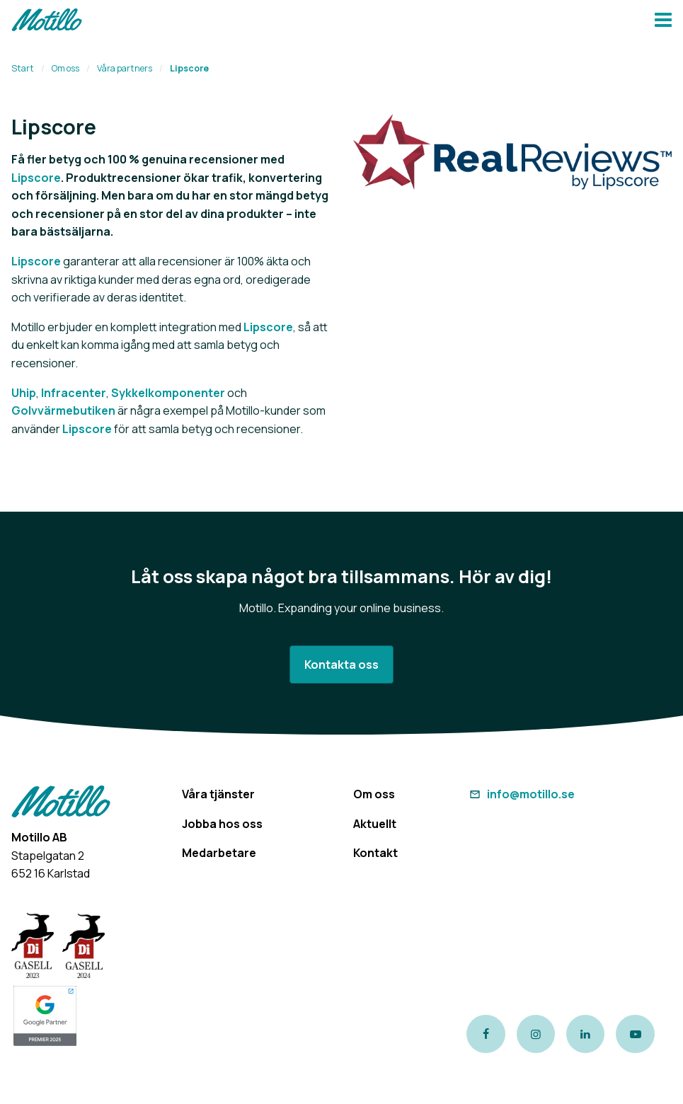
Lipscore (36, 177)
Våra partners (124, 68)
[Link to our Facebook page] (485, 1034)
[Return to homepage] (46, 21)
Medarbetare (219, 853)
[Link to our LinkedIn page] (585, 1034)
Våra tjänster (218, 794)
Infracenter (73, 393)
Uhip (23, 393)
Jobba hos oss (222, 824)
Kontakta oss (341, 664)
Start (22, 68)
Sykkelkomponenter (168, 393)
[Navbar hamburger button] (663, 21)
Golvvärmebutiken (63, 410)
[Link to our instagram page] (536, 1034)
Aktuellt (374, 824)
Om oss (65, 68)
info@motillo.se (520, 794)
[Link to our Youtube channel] (635, 1034)
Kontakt (375, 853)
